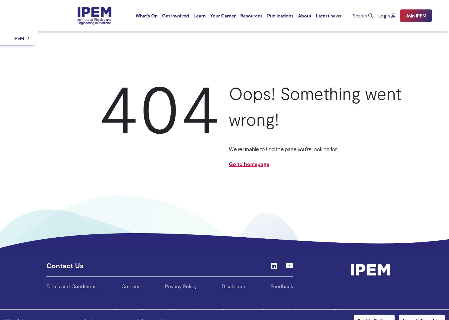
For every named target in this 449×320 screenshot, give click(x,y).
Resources (251, 15)
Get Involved (175, 15)
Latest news (328, 15)
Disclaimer (233, 286)
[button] (386, 15)
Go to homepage (249, 164)
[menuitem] (146, 15)
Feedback (281, 286)
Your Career (223, 15)
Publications (280, 15)
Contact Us (64, 265)
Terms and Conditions (71, 286)
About (304, 15)
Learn (200, 15)
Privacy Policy (181, 286)
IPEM (18, 38)
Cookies (130, 286)
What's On (146, 15)
